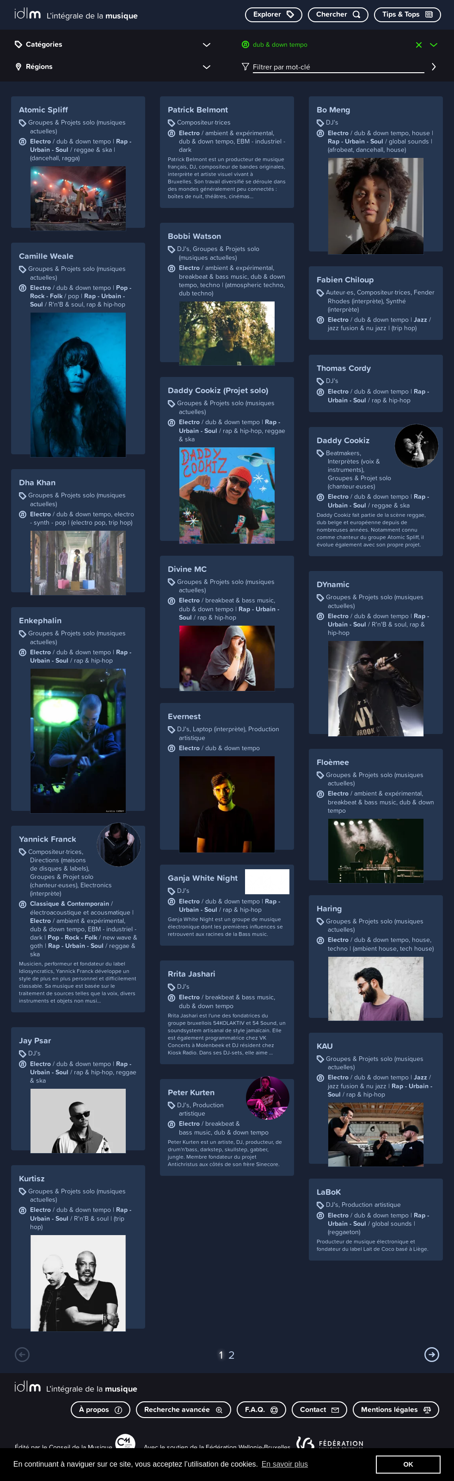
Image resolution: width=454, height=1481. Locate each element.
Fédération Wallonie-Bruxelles (248, 1447)
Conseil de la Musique (80, 1447)
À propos (100, 1409)
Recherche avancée (183, 1409)
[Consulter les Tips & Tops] (407, 14)
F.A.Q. (261, 1409)
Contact (319, 1409)
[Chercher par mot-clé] (338, 14)
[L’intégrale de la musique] (76, 14)
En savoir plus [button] (285, 1464)
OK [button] (408, 1464)
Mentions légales (396, 1409)
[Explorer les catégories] (273, 14)
